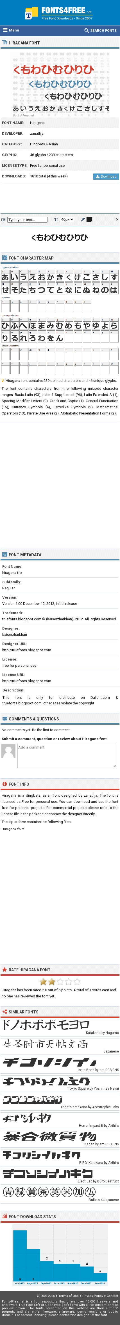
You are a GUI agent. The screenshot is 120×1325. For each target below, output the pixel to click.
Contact (112, 1296)
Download (106, 177)
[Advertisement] (60, 198)
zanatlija (37, 133)
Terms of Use (68, 1296)
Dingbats (37, 144)
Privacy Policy (92, 1296)
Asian (53, 144)
